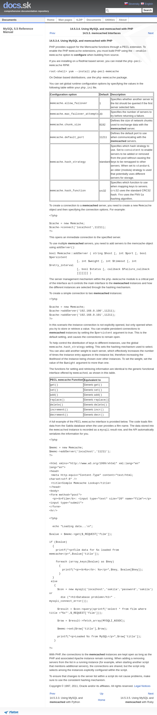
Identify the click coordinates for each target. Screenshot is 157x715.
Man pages (65, 19)
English (147, 3)
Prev (52, 33)
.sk (17, 5)
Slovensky (132, 3)
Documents (9, 19)
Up (101, 688)
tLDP (79, 19)
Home (50, 19)
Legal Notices (142, 680)
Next (151, 33)
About (123, 19)
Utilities (110, 19)
